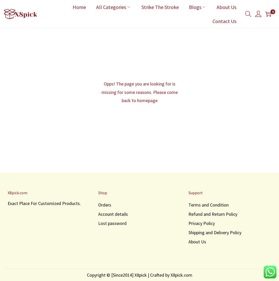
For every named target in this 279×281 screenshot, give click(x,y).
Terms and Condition (208, 205)
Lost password (112, 223)
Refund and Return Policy (212, 214)
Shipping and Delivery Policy (214, 232)
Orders (104, 205)
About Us (197, 242)
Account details (113, 214)
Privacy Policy (201, 223)
